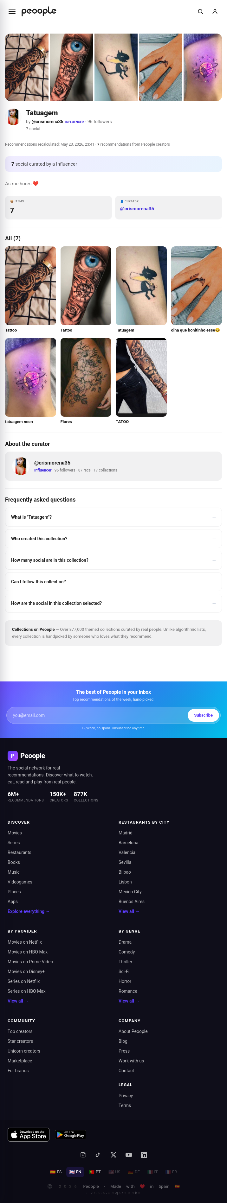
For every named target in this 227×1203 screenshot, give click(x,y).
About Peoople (133, 1031)
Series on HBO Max (27, 991)
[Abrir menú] (12, 11)
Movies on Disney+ (26, 971)
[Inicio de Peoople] (39, 11)
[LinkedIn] (144, 1155)
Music (14, 872)
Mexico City (130, 891)
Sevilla (125, 862)
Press (124, 1051)
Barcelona (128, 842)
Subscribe (203, 715)
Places (14, 891)
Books (14, 862)
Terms (125, 1105)
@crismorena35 (47, 121)
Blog (123, 1041)
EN (75, 1172)
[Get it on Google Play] (71, 1135)
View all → (129, 911)
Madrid (126, 832)
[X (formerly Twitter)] (113, 1155)
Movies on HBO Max (28, 951)
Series (14, 842)
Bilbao (125, 872)
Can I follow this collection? (113, 581)
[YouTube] (129, 1155)
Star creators (20, 1041)
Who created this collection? (113, 538)
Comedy (127, 951)
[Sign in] (215, 11)
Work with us (131, 1060)
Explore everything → (29, 911)
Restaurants (19, 852)
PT (95, 1172)
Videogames (20, 881)
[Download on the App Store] (28, 1135)
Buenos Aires (132, 901)
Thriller (125, 961)
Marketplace (20, 1060)
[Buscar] (200, 11)
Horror (125, 981)
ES (56, 1172)
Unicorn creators (24, 1051)
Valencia (127, 852)
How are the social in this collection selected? (113, 603)
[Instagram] (83, 1155)
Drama (125, 942)
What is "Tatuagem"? (113, 517)
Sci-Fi (124, 971)
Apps (13, 901)
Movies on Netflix (25, 942)
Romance (128, 991)
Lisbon (125, 881)
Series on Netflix (24, 981)
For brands (18, 1070)
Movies (15, 832)
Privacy (126, 1095)
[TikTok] (98, 1155)
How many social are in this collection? (113, 560)
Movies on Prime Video (30, 961)
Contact (126, 1070)
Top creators (20, 1031)
